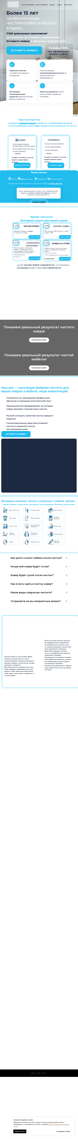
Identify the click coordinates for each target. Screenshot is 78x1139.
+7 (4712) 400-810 (55, 184)
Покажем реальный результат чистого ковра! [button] (39, 344)
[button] (49, 259)
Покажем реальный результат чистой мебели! (39, 404)
